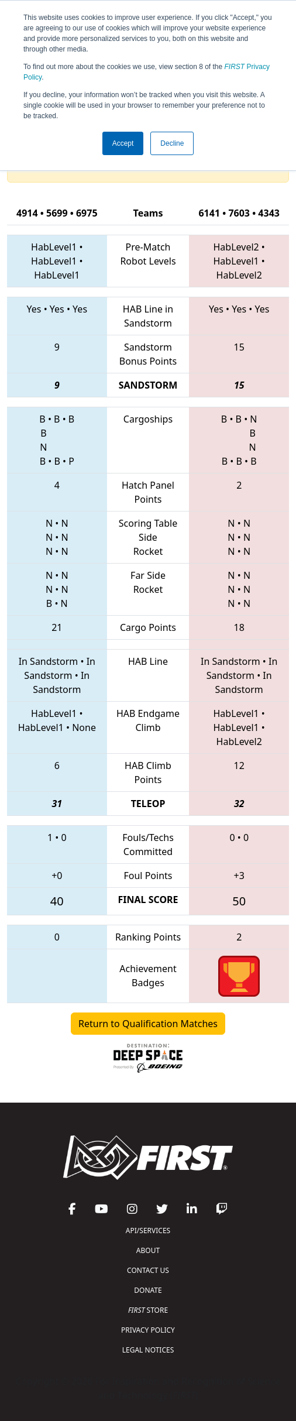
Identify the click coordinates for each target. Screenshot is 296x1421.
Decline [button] (172, 143)
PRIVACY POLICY (148, 1330)
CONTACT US (148, 1270)
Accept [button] (123, 143)
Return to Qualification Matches (148, 1023)
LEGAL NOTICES (148, 1350)
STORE (148, 1310)
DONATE (147, 1290)
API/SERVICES (148, 1230)
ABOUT (148, 1250)
